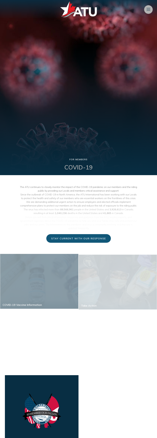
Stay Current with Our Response (78, 238)
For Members (78, 159)
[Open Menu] (148, 9)
